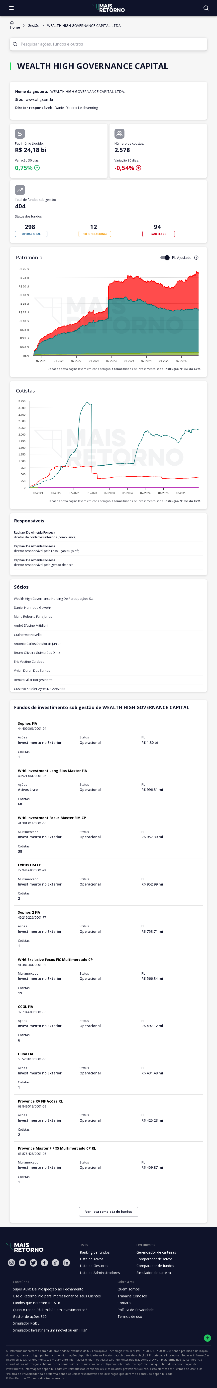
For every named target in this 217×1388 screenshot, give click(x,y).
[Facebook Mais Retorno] (44, 1262)
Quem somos (124, 1289)
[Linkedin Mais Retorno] (66, 1262)
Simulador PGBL (26, 1323)
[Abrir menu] (11, 8)
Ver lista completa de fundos (108, 1211)
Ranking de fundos (94, 1252)
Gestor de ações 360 (29, 1317)
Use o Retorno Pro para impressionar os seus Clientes (55, 1296)
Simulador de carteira (151, 1273)
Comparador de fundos (152, 1266)
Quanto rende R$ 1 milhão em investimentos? (48, 1310)
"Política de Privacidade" (94, 1368)
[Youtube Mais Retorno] (22, 1262)
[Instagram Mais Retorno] (11, 1262)
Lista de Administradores (99, 1273)
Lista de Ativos (91, 1259)
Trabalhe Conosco (128, 1296)
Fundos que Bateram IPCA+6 (36, 1303)
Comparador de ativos (151, 1259)
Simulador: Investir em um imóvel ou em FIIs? (48, 1330)
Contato (120, 1303)
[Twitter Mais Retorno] (33, 1263)
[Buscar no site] (206, 8)
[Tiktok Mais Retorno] (55, 1262)
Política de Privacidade (131, 1310)
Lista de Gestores (93, 1266)
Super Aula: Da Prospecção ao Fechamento (47, 1289)
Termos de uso (125, 1317)
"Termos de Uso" (62, 1368)
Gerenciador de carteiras (153, 1252)
